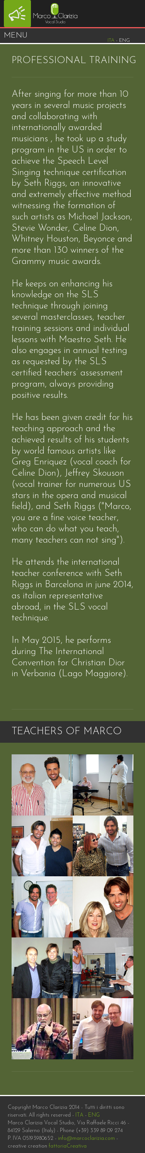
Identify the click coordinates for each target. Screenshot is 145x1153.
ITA (79, 1115)
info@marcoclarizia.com (86, 1138)
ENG (94, 1115)
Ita (110, 40)
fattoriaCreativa (68, 1146)
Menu (15, 35)
